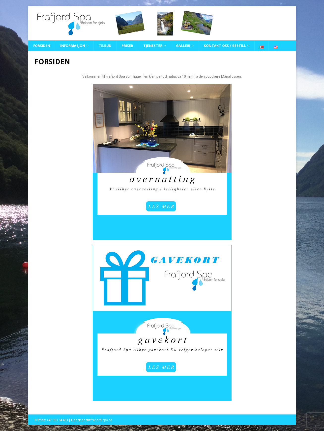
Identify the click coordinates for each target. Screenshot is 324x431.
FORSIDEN (41, 45)
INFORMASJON (72, 45)
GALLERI (183, 45)
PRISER (127, 45)
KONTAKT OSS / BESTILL (225, 45)
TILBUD (105, 45)
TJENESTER (152, 45)
